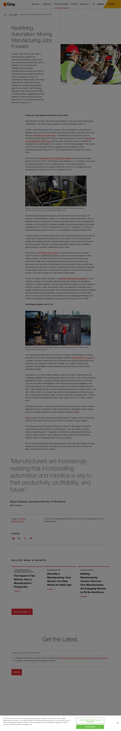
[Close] (117, 723)
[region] (60, 723)
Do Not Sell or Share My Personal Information (90, 720)
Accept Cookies (90, 727)
